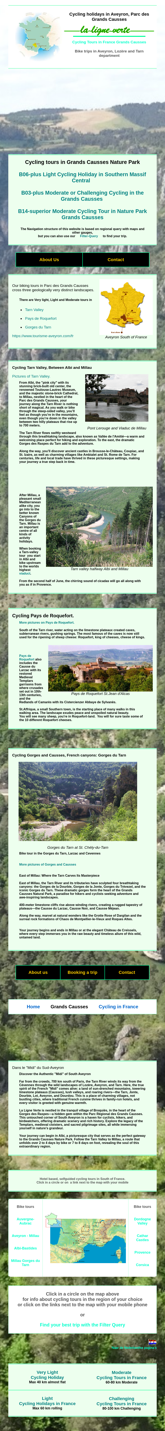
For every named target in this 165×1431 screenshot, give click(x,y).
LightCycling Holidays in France (47, 1401)
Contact (115, 259)
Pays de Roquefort (41, 318)
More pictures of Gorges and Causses (47, 864)
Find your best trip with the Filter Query (82, 1324)
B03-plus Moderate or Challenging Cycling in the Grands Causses (82, 196)
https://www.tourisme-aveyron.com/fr (43, 336)
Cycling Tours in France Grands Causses (109, 42)
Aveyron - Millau (25, 1236)
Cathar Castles (142, 1238)
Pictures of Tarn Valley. (31, 376)
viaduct (24, 573)
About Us (49, 259)
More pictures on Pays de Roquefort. (46, 622)
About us (38, 972)
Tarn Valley (34, 310)
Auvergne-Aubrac (25, 1221)
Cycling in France (118, 1006)
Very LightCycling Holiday (47, 1375)
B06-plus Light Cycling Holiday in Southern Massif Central (82, 177)
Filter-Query (89, 236)
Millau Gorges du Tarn (25, 1263)
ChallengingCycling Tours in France (122, 1401)
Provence (142, 1252)
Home (33, 1006)
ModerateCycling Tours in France (122, 1375)
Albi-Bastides (25, 1248)
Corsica (142, 1265)
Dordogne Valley (142, 1221)
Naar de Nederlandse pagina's (134, 1347)
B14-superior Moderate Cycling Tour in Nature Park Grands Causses (82, 214)
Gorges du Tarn (38, 327)
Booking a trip (82, 972)
